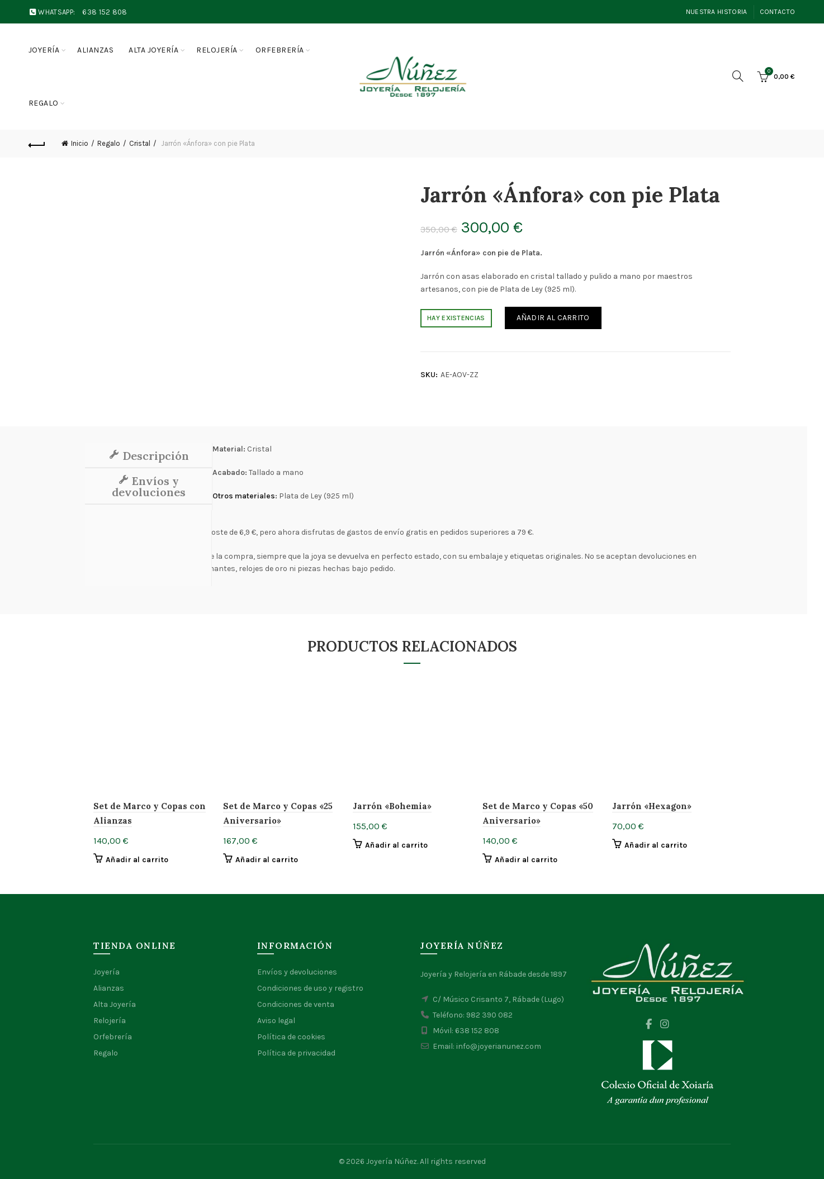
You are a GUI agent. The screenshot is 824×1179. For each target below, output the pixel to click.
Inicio (79, 143)
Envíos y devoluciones (297, 972)
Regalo (44, 103)
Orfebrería (279, 50)
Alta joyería (153, 50)
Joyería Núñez (391, 1161)
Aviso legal (276, 1020)
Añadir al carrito (553, 317)
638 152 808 (104, 12)
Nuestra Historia (716, 12)
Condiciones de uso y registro (310, 988)
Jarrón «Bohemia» (392, 806)
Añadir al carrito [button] (137, 859)
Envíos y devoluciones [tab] (149, 486)
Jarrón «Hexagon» (652, 806)
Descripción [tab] (154, 456)
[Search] (738, 76)
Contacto (777, 12)
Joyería (44, 50)
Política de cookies (291, 1037)
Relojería (217, 50)
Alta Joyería (114, 1004)
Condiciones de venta (295, 1004)
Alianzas (95, 50)
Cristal (139, 143)
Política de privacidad (296, 1053)
